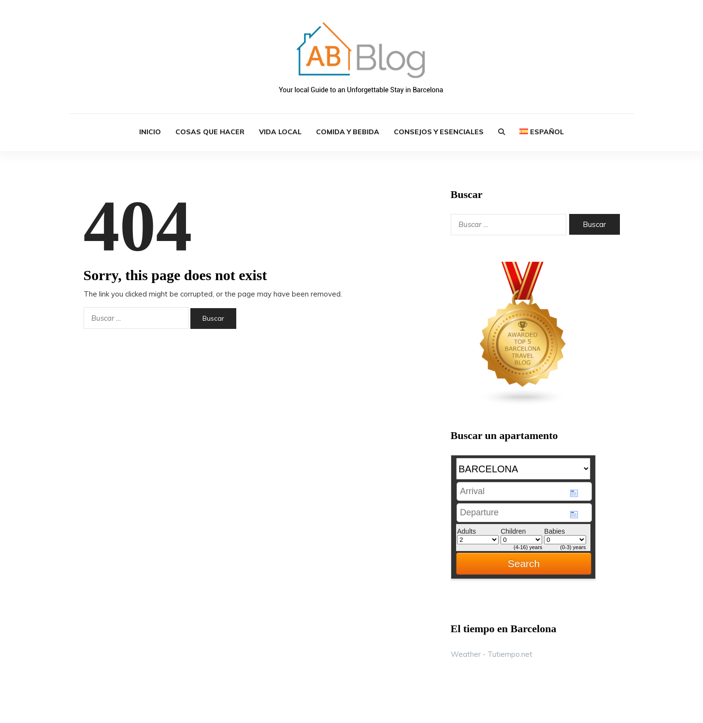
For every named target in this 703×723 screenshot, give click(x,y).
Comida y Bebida (347, 132)
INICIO (150, 132)
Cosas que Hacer (209, 132)
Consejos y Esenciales (439, 132)
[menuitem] (541, 132)
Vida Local (280, 132)
